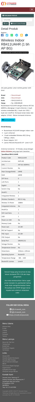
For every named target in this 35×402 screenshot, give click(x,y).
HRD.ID (4, 364)
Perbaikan (5, 334)
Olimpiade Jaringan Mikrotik (10, 371)
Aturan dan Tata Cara (8, 342)
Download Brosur (8, 120)
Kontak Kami (5, 346)
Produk (4, 328)
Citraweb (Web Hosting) (8, 360)
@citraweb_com (17, 309)
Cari (6, 23)
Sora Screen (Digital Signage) (10, 366)
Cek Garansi (5, 350)
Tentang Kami (6, 344)
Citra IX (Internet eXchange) (10, 362)
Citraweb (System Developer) (10, 358)
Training (4, 330)
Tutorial (4, 336)
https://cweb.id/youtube (17, 315)
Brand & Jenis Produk (18, 23)
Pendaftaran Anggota (8, 348)
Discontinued (15, 95)
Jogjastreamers (6, 367)
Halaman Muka (6, 326)
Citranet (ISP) (6, 356)
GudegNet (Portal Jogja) (9, 369)
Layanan (4, 332)
